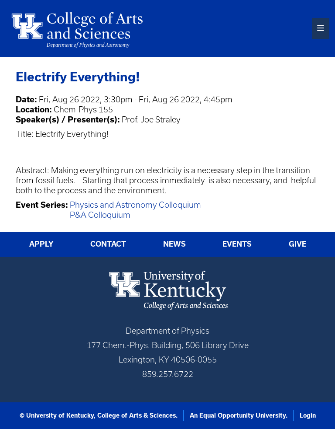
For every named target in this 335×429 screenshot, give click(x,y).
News (174, 244)
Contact (108, 244)
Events (237, 244)
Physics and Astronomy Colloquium (135, 204)
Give (297, 244)
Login (308, 415)
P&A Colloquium (100, 215)
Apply (41, 244)
